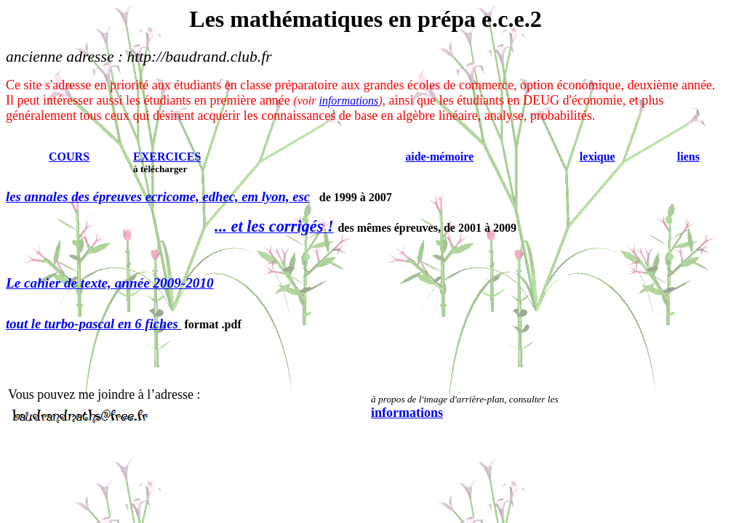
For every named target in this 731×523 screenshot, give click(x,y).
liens (688, 156)
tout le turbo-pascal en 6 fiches (94, 323)
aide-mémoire (439, 156)
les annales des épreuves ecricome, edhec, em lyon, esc (158, 196)
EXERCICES (167, 156)
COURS (69, 156)
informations (348, 100)
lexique (597, 156)
